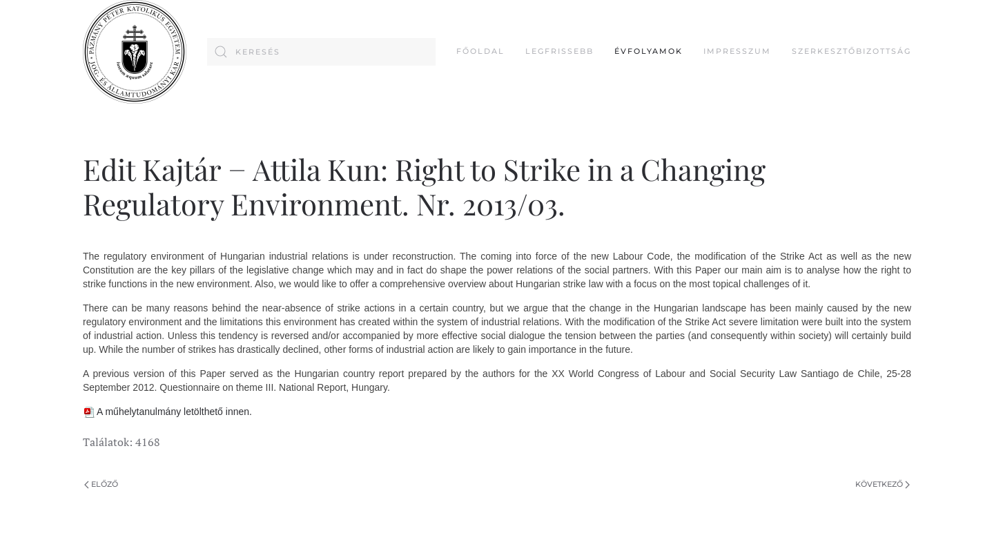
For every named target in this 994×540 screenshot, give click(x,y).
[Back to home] (134, 52)
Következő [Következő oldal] (882, 484)
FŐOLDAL (480, 51)
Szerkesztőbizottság (851, 51)
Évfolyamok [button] (648, 51)
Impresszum (737, 51)
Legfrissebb (559, 51)
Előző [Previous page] (101, 484)
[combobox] (321, 52)
